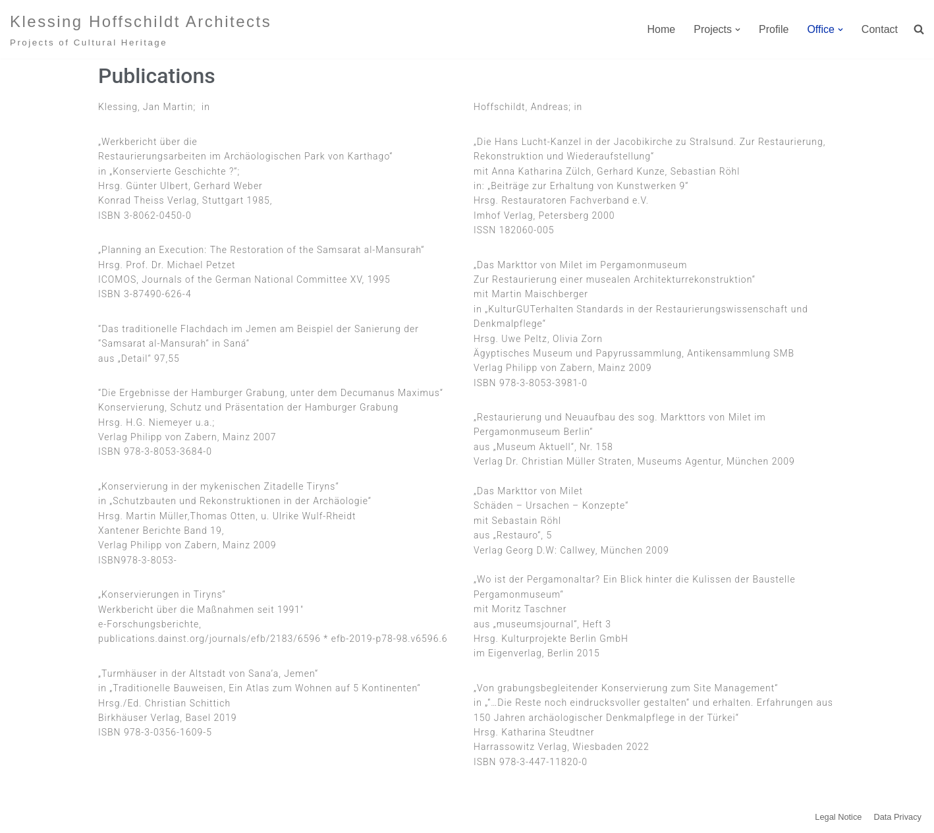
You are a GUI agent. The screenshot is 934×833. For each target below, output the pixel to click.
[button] (737, 29)
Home (661, 29)
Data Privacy (897, 817)
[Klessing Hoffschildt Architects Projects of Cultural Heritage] (140, 29)
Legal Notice (838, 817)
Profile (773, 29)
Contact (880, 29)
